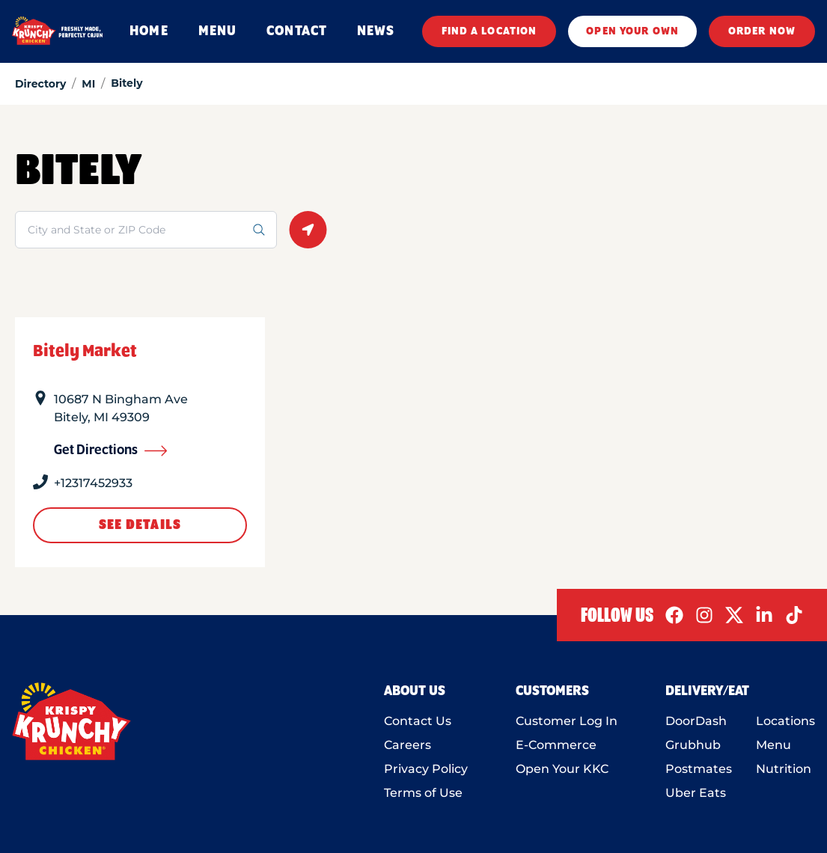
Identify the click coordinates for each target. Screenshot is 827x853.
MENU (217, 31)
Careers (407, 745)
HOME (148, 31)
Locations (785, 721)
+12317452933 (93, 483)
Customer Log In (566, 721)
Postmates (698, 769)
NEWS (375, 31)
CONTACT (296, 31)
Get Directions (111, 450)
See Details (140, 525)
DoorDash (696, 721)
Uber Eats (695, 793)
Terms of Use (423, 793)
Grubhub (693, 745)
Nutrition (783, 769)
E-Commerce (556, 745)
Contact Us (417, 721)
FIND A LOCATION (489, 31)
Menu (773, 745)
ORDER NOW (762, 31)
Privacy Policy (426, 769)
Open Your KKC (562, 769)
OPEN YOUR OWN (632, 31)
